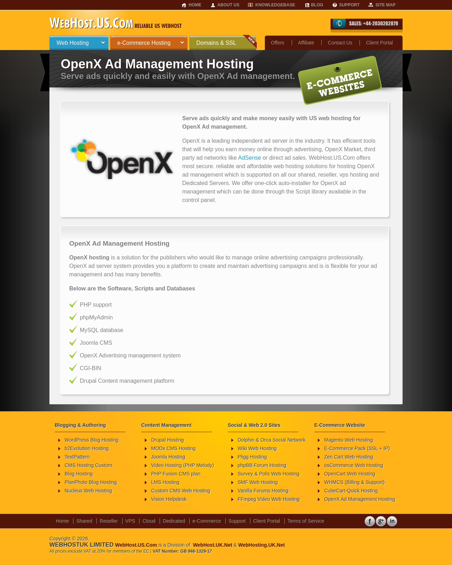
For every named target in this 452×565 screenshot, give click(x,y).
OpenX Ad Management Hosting (359, 499)
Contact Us (340, 42)
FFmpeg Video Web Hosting (268, 499)
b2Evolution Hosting (87, 448)
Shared (84, 521)
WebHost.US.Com (136, 545)
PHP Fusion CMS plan (176, 474)
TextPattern (77, 457)
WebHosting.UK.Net (261, 545)
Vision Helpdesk (168, 499)
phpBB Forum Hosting (262, 465)
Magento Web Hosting (348, 440)
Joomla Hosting (168, 457)
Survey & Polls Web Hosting (268, 474)
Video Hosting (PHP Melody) (182, 465)
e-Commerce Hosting (144, 43)
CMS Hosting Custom (88, 465)
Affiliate (306, 42)
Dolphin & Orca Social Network (271, 440)
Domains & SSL (216, 43)
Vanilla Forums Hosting (263, 490)
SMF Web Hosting (258, 482)
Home (195, 4)
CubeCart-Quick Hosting (351, 490)
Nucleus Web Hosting (88, 490)
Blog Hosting (79, 474)
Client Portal (379, 42)
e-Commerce (206, 521)
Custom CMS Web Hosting (180, 490)
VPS (130, 521)
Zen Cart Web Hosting (348, 457)
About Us (228, 4)
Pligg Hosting (252, 457)
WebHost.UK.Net (212, 545)
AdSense (249, 158)
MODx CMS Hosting (173, 448)
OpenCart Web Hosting (349, 474)
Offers (277, 42)
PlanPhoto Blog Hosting (91, 482)
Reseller (109, 521)
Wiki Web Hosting (257, 448)
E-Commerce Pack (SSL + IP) (357, 448)
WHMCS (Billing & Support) (354, 482)
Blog (317, 4)
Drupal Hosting (167, 440)
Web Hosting (72, 43)
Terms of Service (305, 521)
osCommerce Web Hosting (353, 465)
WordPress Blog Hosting (91, 440)
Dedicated (174, 521)
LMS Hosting (165, 482)
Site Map (385, 4)
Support (349, 4)
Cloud (148, 521)
